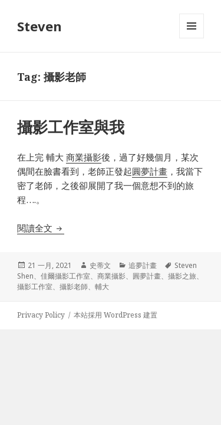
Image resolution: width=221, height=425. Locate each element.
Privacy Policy (41, 315)
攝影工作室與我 (70, 127)
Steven (39, 26)
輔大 (102, 287)
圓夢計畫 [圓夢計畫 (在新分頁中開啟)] (149, 171)
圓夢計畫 (147, 276)
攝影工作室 (34, 287)
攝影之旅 (182, 276)
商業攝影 (111, 276)
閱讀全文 (40, 228)
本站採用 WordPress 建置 (115, 315)
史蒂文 (100, 265)
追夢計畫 (142, 265)
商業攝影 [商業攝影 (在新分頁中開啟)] (83, 157)
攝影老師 (74, 287)
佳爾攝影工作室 (65, 276)
